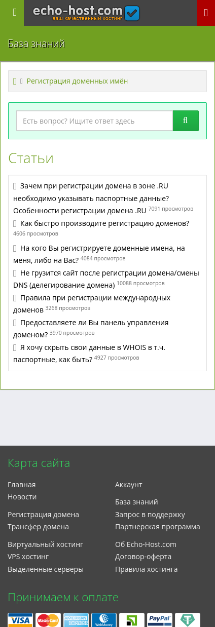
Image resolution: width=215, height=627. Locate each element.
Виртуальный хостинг (45, 544)
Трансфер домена (38, 526)
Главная (22, 484)
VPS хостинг (28, 556)
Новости (22, 496)
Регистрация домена (43, 514)
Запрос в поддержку (150, 514)
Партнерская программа (157, 526)
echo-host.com (86, 8)
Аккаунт (128, 484)
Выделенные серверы (46, 569)
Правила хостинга (146, 569)
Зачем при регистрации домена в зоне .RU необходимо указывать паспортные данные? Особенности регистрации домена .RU (91, 198)
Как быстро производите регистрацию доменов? (104, 223)
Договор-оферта (143, 556)
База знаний (136, 501)
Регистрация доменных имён (77, 81)
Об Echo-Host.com (145, 544)
